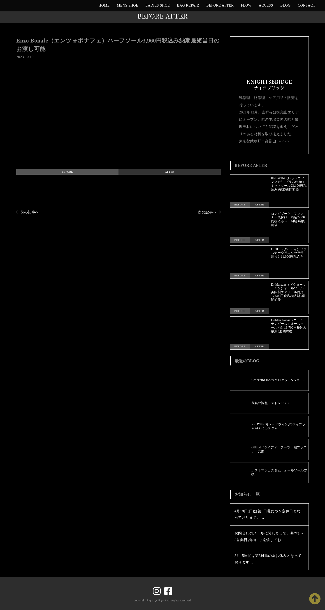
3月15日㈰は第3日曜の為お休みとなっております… (268, 559)
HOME (104, 5)
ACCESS (266, 5)
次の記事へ (209, 212)
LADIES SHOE (157, 5)
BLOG (285, 5)
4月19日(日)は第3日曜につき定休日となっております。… (267, 514)
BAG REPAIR (188, 5)
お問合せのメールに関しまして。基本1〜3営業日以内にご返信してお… (268, 536)
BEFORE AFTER (220, 5)
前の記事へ (27, 212)
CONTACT (306, 5)
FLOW (246, 5)
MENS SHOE (127, 5)
